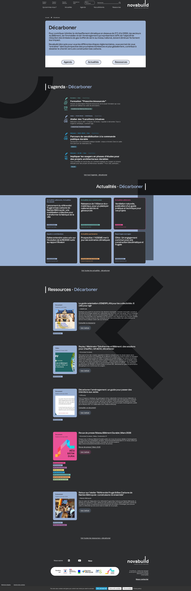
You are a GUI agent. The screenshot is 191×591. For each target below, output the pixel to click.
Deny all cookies (115, 588)
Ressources (121, 62)
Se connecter (88, 2)
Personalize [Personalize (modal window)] (127, 588)
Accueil (47, 17)
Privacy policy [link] (137, 588)
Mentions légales (6, 585)
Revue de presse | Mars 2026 (89, 447)
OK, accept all (101, 588)
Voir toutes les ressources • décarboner (95, 539)
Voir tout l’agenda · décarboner (95, 175)
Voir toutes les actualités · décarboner (95, 271)
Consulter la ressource (87, 323)
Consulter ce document (87, 408)
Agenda (68, 62)
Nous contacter (142, 580)
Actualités (93, 62)
